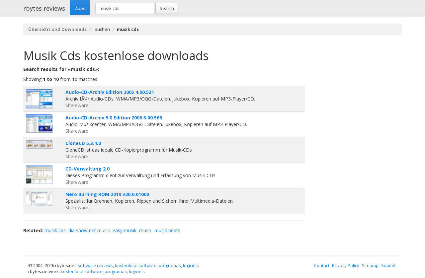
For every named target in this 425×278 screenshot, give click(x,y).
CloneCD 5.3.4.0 (83, 143)
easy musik (124, 230)
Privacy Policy (345, 265)
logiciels (191, 265)
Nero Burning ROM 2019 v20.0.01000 (107, 194)
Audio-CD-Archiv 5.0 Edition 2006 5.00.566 (113, 117)
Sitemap (370, 265)
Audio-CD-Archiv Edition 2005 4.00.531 (109, 92)
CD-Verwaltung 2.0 (87, 169)
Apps (80, 8)
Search (167, 8)
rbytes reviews (44, 8)
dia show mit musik (89, 230)
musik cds (55, 230)
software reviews (95, 265)
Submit (388, 265)
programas (170, 265)
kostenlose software (136, 265)
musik (145, 230)
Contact (321, 265)
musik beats (167, 230)
